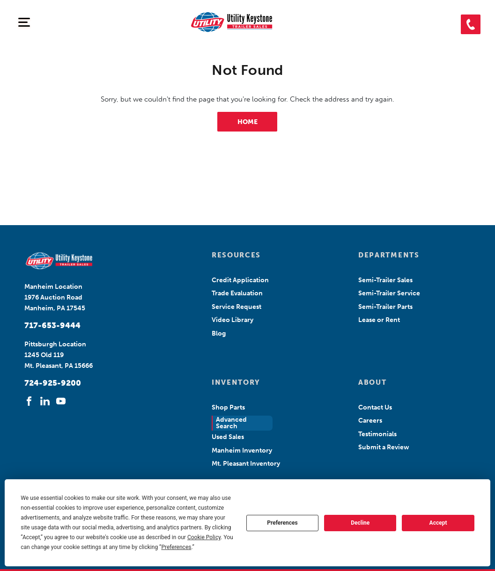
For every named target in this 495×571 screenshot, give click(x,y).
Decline (360, 523)
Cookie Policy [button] (204, 537)
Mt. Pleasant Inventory (246, 464)
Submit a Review (383, 447)
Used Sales (228, 437)
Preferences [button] (176, 547)
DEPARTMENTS (388, 255)
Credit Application (240, 280)
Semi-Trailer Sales (385, 280)
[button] (470, 24)
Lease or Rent (379, 320)
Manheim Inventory (242, 450)
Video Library (232, 320)
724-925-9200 (52, 383)
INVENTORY (236, 382)
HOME (247, 122)
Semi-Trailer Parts (385, 307)
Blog (219, 333)
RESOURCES (236, 255)
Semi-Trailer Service (389, 293)
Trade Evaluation (237, 293)
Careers (370, 421)
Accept (438, 523)
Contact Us (375, 407)
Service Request (236, 307)
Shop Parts (228, 407)
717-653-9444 (52, 325)
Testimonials (377, 434)
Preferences (282, 523)
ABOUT (372, 382)
